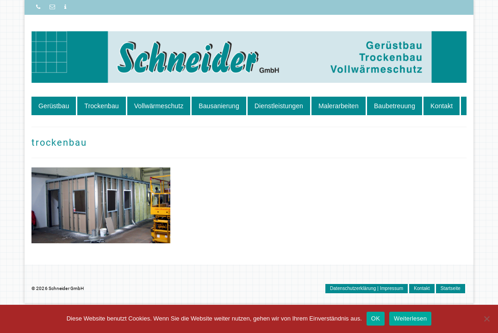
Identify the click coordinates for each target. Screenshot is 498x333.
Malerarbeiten (338, 106)
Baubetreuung (394, 106)
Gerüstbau (53, 106)
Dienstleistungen (279, 106)
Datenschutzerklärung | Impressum (366, 288)
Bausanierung (219, 106)
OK (375, 318)
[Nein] (486, 318)
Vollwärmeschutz (159, 106)
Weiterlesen (410, 318)
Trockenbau (101, 106)
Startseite (451, 288)
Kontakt (441, 106)
